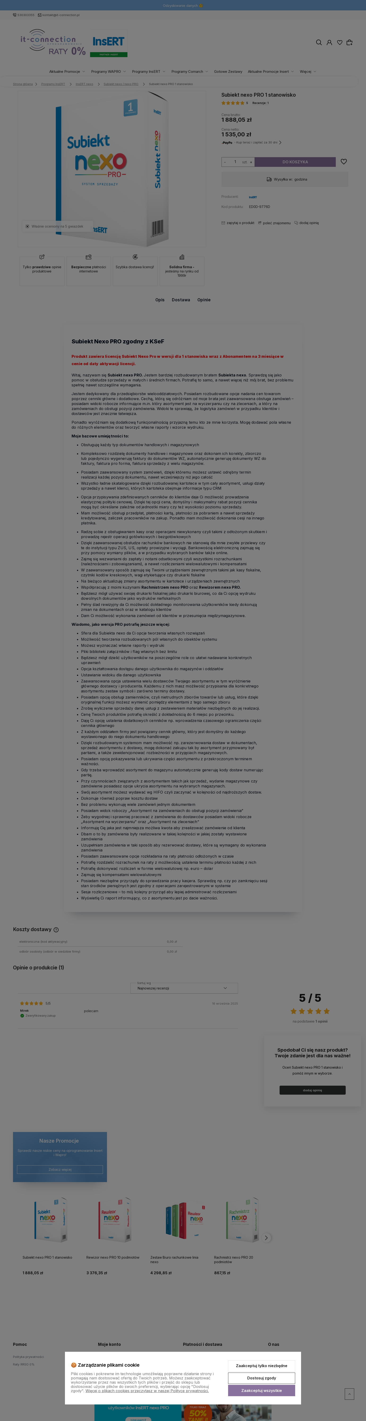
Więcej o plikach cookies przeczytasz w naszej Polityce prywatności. (147, 1390)
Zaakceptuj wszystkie (261, 1390)
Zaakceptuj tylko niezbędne (261, 1365)
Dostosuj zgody (261, 1378)
